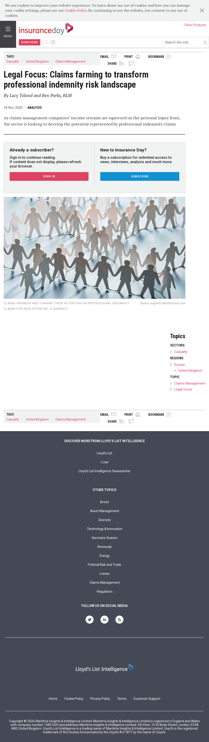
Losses (105, 573)
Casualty (12, 61)
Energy (105, 556)
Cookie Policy (76, 10)
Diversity (104, 520)
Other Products (195, 25)
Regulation (104, 591)
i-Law (105, 462)
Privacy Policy (100, 698)
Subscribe (29, 42)
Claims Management (70, 61)
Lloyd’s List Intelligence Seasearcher (105, 471)
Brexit (104, 502)
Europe (179, 365)
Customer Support (146, 698)
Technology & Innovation (104, 529)
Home (53, 698)
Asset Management (104, 511)
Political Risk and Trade (104, 564)
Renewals (104, 547)
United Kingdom (37, 61)
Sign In (46, 42)
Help (53, 42)
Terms (121, 698)
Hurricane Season (104, 538)
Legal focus (183, 389)
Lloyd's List (104, 453)
